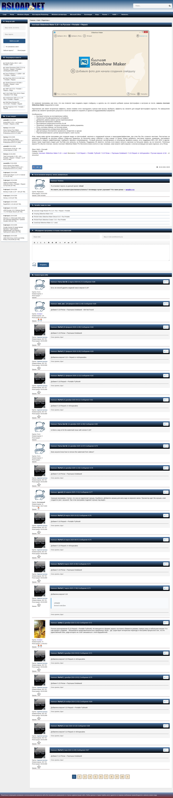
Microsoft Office (75, 14)
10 (122, 777)
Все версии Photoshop (40, 14)
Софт (5, 14)
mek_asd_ (61, 304)
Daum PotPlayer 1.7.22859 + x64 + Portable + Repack (14, 74)
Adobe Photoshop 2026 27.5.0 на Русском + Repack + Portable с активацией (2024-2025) (14, 69)
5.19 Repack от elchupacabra (138, 153)
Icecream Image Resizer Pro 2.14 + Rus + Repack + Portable (52, 211)
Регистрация (21, 50)
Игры (97, 14)
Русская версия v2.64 (158, 153)
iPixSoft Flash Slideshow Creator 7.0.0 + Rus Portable (50, 219)
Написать (124, 14)
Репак (12, 14)
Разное (104, 14)
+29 (37, 167)
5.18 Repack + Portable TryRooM (88, 153)
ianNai (60, 623)
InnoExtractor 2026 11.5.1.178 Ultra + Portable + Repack (13, 98)
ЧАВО (114, 14)
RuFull (60, 327)
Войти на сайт (14, 41)
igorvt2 (60, 492)
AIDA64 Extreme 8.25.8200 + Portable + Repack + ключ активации (13, 84)
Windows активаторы (59, 14)
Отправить (43, 265)
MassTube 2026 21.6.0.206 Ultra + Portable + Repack (13, 79)
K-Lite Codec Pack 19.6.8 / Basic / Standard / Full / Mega (14, 94)
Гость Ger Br (62, 282)
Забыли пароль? (8, 50)
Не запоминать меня (12, 46)
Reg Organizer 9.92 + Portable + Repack (13, 107)
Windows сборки (23, 14)
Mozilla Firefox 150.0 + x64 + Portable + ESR (12, 63)
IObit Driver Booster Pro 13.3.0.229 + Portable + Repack (12, 103)
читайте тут (130, 189)
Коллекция (88, 14)
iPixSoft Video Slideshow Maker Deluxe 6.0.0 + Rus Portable (52, 216)
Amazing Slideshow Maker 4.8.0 (43, 214)
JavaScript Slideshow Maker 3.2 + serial (45, 222)
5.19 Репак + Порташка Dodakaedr (114, 153)
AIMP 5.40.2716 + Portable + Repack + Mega (12, 89)
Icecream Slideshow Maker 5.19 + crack (53, 153)
